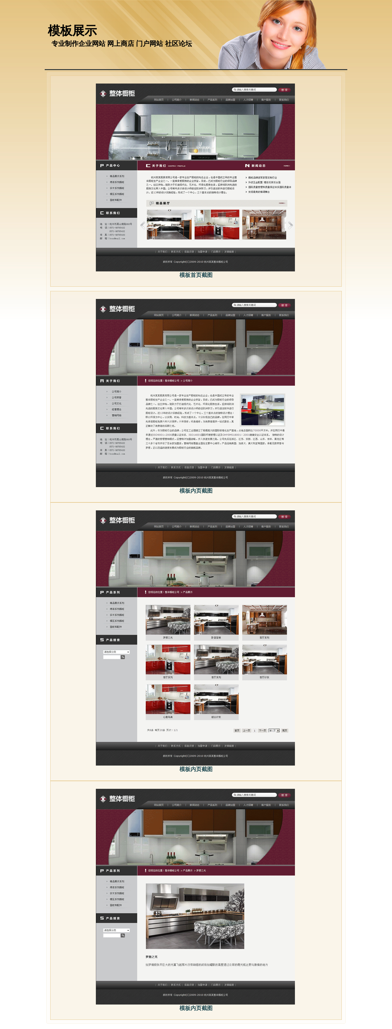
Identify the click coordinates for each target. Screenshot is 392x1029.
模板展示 (72, 31)
